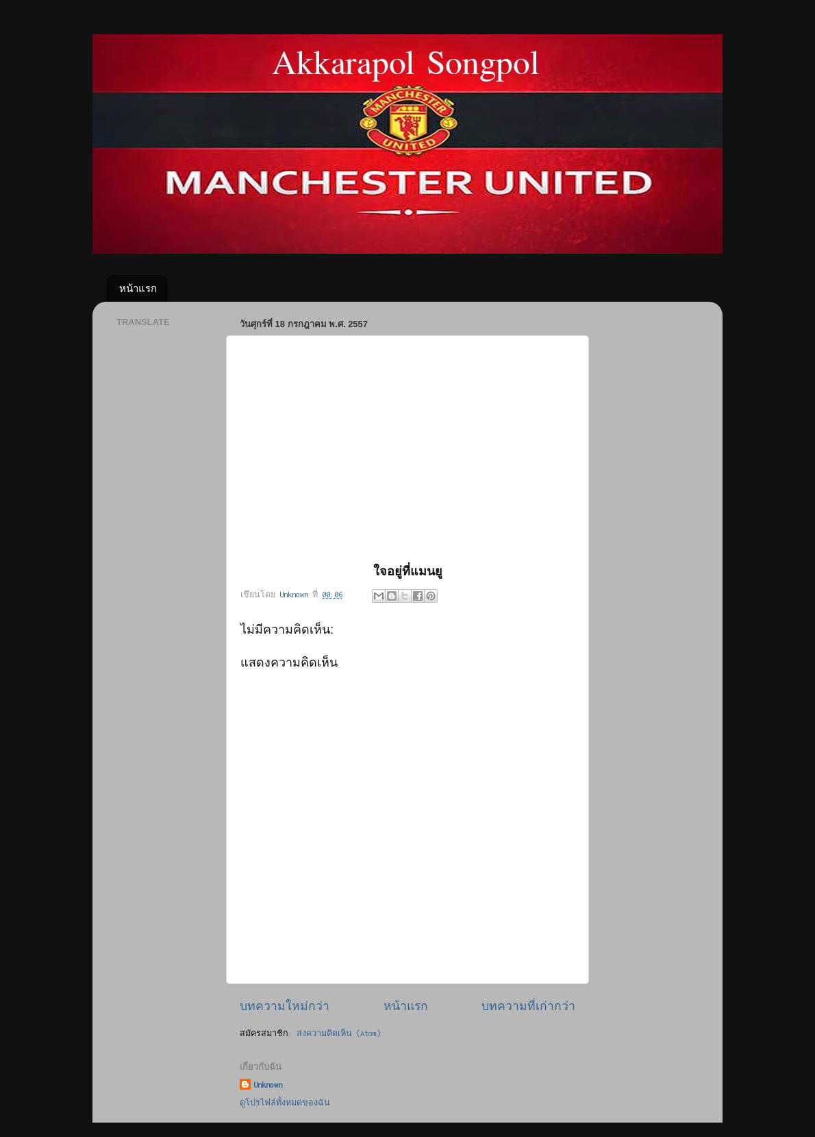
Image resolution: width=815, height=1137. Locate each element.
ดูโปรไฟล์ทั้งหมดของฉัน (285, 1102)
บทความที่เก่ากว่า (528, 1006)
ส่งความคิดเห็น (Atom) (339, 1033)
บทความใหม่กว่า (284, 1006)
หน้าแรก (138, 288)
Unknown (267, 1084)
